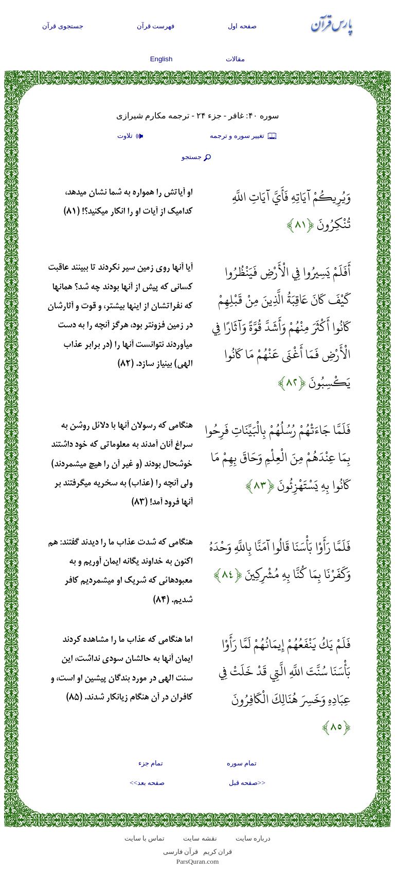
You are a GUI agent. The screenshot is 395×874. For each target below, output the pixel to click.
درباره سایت (253, 838)
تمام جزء (150, 763)
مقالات (235, 59)
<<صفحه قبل (247, 782)
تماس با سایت (144, 838)
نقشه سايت (200, 838)
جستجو (197, 157)
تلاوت (131, 136)
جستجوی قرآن (62, 26)
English (161, 59)
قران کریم (217, 851)
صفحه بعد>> (147, 782)
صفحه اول (242, 26)
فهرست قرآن (156, 26)
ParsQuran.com (197, 861)
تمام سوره (242, 763)
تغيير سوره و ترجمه (244, 136)
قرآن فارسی (180, 851)
